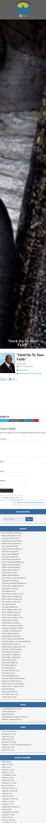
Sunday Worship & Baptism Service (13, 717)
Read (3, 379)
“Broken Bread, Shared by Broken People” (29, 502)
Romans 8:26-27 (7, 734)
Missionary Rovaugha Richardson (13, 583)
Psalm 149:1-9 (7, 747)
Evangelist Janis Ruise (9, 580)
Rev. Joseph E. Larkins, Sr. (10, 602)
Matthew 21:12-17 (8, 788)
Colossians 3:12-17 (8, 799)
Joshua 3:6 (5, 809)
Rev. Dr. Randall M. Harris (10, 533)
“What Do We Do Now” (11, 498)
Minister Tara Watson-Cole (11, 625)
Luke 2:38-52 (6, 796)
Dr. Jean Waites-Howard (10, 623)
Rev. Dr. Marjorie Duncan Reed (12, 639)
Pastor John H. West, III (10, 536)
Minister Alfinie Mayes (9, 575)
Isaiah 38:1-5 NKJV (8, 791)
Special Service (7, 714)
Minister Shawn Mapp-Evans (11, 586)
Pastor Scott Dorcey (9, 620)
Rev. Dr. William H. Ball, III (10, 610)
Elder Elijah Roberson (9, 676)
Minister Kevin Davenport (10, 596)
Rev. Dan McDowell (8, 607)
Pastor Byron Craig (8, 573)
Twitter (4, 420)
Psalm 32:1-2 (6, 778)
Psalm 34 (5, 762)
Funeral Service (7, 711)
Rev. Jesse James (7, 604)
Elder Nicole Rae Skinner (10, 541)
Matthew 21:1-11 (8, 783)
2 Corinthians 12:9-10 (9, 812)
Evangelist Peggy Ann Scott (11, 628)
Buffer (20, 420)
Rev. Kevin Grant (7, 673)
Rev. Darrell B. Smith (9, 546)
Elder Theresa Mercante (10, 559)
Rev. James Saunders (9, 557)
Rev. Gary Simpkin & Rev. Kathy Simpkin (15, 641)
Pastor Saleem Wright (9, 554)
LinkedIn (28, 420)
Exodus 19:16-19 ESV (9, 807)
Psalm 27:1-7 (6, 772)
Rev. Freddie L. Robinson (10, 657)
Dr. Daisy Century (7, 668)
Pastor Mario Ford (8, 697)
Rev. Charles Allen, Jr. (9, 694)
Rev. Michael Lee (7, 591)
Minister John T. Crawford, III (11, 686)
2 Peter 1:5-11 (7, 801)
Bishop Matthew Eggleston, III (12, 647)
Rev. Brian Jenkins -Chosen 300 (12, 678)
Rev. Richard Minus (8, 665)
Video (12, 379)
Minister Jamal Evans (9, 570)
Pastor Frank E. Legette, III (11, 618)
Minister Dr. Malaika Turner (11, 681)
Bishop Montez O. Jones (10, 644)
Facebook (12, 420)
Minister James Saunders (10, 565)
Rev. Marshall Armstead (10, 652)
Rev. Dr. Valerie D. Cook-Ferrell (12, 684)
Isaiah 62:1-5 (6, 804)
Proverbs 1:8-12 (7, 820)
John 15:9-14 (6, 817)
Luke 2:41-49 (6, 764)
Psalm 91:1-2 (6, 770)
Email (2, 471)
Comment (4, 439)
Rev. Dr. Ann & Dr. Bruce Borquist (13, 578)
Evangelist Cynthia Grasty (10, 649)
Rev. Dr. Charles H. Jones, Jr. (11, 599)
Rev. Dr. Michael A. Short (10, 612)
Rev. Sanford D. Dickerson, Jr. (11, 594)
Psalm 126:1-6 (7, 780)
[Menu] (23, 15)
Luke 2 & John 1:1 (8, 731)
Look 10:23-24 (7, 815)
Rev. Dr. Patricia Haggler (10, 615)
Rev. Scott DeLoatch (9, 551)
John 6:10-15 (6, 739)
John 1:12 (5, 767)
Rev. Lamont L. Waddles (10, 655)
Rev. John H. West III (9, 538)
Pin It (35, 420)
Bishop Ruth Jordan (8, 692)
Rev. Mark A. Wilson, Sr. (9, 670)
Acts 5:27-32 (6, 786)
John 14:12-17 (7, 750)
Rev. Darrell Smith (8, 660)
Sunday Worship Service (10, 709)
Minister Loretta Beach (10, 567)
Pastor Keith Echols (9, 588)
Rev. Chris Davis (7, 689)
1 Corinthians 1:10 (8, 775)
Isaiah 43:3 (6, 793)
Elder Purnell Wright (9, 662)
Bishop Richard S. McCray (10, 636)
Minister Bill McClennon (10, 543)
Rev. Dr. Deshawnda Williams (11, 562)
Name (2, 462)
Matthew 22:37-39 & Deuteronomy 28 (15, 745)
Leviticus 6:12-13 (8, 742)
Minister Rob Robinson (9, 633)
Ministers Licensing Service (11, 719)
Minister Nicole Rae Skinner (11, 549)
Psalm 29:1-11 (7, 737)
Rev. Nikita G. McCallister (10, 631)
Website (2, 480)
